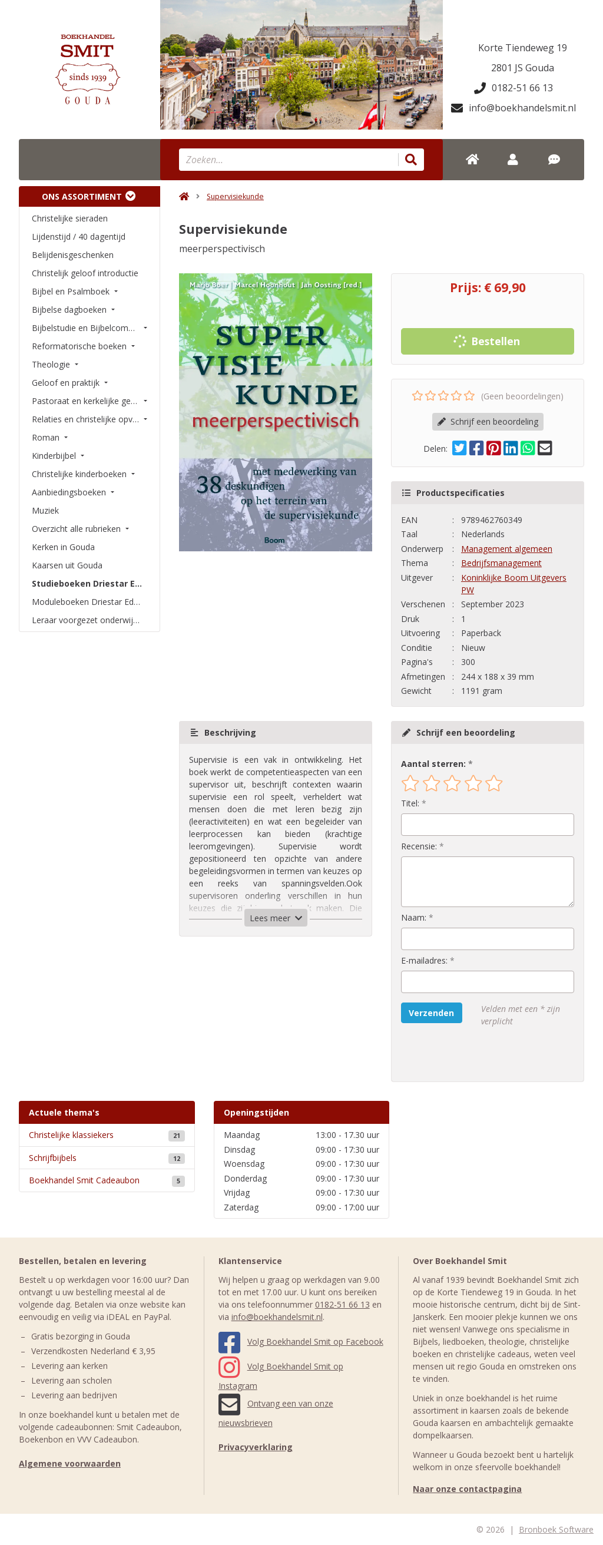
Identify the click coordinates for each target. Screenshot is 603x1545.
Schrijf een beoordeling (488, 421)
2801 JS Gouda (522, 67)
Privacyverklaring (255, 1447)
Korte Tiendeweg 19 (522, 47)
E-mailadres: (424, 960)
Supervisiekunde (235, 196)
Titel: (410, 803)
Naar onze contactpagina (467, 1488)
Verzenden (431, 1012)
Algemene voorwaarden (70, 1463)
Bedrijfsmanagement (501, 562)
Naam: (413, 917)
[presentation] (476, 1054)
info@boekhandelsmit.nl (513, 107)
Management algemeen (506, 548)
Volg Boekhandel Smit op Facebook (300, 1341)
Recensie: (419, 846)
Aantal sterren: (433, 763)
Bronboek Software (556, 1529)
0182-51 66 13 (513, 87)
